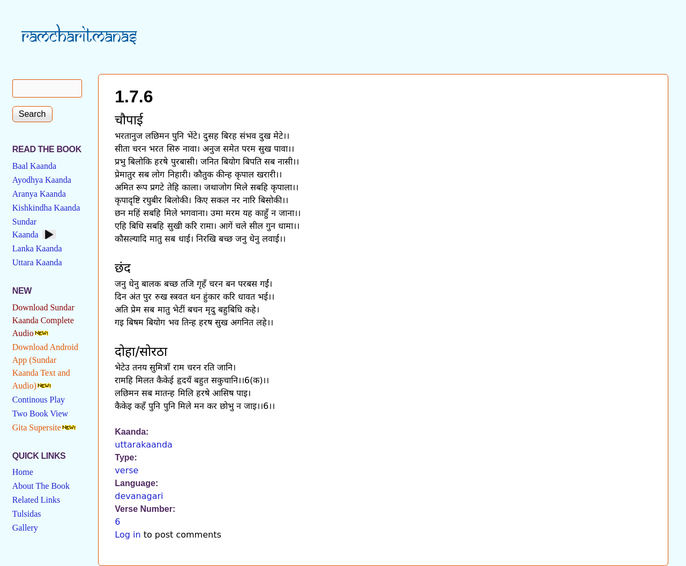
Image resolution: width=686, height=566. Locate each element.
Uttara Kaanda (37, 262)
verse (126, 470)
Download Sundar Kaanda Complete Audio (43, 320)
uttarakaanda (144, 445)
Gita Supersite (36, 427)
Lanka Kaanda (37, 248)
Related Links (36, 499)
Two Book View (40, 413)
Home (22, 471)
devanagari (139, 496)
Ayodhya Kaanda (41, 179)
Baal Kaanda (34, 165)
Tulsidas (26, 513)
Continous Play (38, 399)
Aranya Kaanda (39, 193)
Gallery (25, 527)
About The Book (41, 485)
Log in (127, 535)
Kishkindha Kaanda (46, 207)
